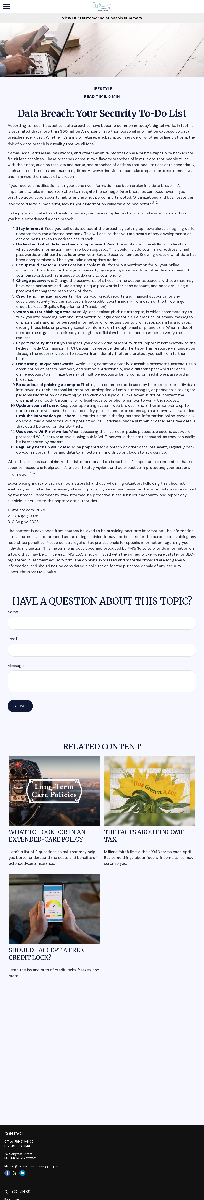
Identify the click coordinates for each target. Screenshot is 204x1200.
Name (13, 612)
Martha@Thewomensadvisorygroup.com (33, 1166)
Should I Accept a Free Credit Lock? (46, 954)
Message (16, 665)
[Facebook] (7, 1173)
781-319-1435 (24, 1141)
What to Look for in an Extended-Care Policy (47, 835)
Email (12, 638)
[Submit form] (20, 706)
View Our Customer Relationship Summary (102, 18)
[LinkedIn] (22, 1173)
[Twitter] (15, 1173)
